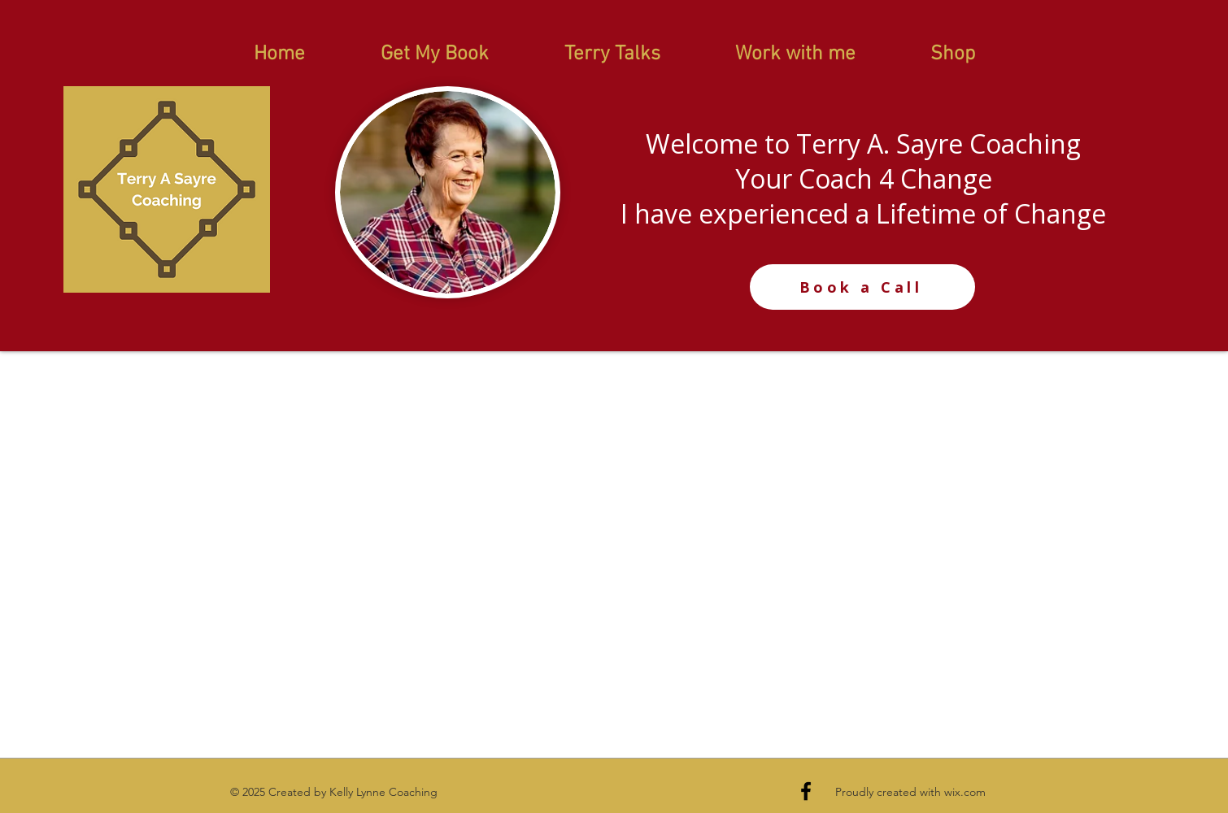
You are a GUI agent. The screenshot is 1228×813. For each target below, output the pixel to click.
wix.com (965, 792)
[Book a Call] (862, 287)
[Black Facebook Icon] (806, 791)
